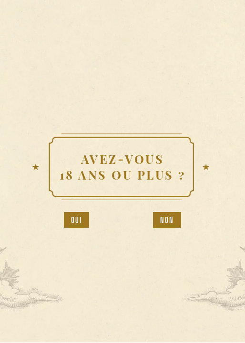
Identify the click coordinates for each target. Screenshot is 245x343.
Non (167, 219)
